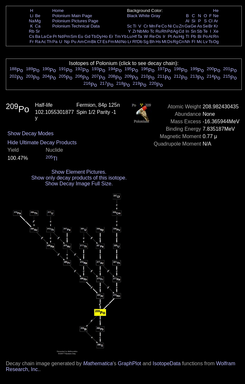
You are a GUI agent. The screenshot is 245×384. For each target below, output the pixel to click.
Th (49, 41)
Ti (134, 26)
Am (80, 41)
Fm (111, 41)
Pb (193, 36)
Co (164, 26)
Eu (80, 36)
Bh (152, 41)
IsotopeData (167, 363)
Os (158, 36)
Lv (205, 41)
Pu (73, 41)
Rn (216, 36)
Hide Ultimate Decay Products (41, 142)
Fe (158, 26)
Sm (74, 36)
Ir (164, 36)
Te (205, 31)
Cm (87, 41)
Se (205, 26)
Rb (31, 31)
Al (187, 20)
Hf (134, 36)
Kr (216, 26)
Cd (181, 31)
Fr (31, 41)
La (43, 36)
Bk (93, 41)
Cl (210, 20)
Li (31, 15)
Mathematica (98, 363)
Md (118, 41)
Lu (129, 36)
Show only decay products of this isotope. (78, 178)
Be (37, 15)
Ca (38, 26)
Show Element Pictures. (79, 172)
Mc (200, 41)
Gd (87, 36)
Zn (181, 26)
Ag (175, 31)
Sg (145, 41)
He (216, 10)
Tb (93, 36)
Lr (130, 41)
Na (31, 20)
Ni (170, 26)
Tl (187, 36)
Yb (123, 36)
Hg (181, 36)
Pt (170, 36)
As (199, 26)
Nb (140, 31)
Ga (187, 26)
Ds (169, 41)
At (210, 36)
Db (140, 41)
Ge (193, 26)
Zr (135, 31)
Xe (215, 31)
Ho (105, 36)
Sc (129, 26)
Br (210, 26)
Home (58, 10)
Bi (200, 36)
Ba (37, 36)
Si (193, 20)
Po (205, 36)
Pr (55, 36)
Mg (38, 20)
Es (105, 41)
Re (152, 36)
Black (132, 15)
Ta (139, 36)
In (187, 31)
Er (111, 36)
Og (216, 41)
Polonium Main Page (72, 15)
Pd (169, 31)
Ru (158, 31)
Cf (99, 41)
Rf (134, 41)
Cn (181, 41)
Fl (193, 41)
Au (175, 36)
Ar (216, 20)
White (144, 15)
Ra (38, 41)
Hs (158, 41)
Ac (43, 41)
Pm (67, 36)
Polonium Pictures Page (75, 20)
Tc (152, 31)
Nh (187, 41)
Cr (146, 26)
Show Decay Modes (30, 133)
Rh (164, 31)
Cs (31, 36)
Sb (199, 31)
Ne (216, 15)
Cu (175, 26)
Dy (99, 36)
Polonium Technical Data (75, 26)
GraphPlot (129, 363)
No (124, 41)
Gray (155, 15)
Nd (61, 36)
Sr (38, 31)
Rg (175, 41)
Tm (117, 36)
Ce (49, 36)
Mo (146, 31)
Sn (193, 31)
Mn (152, 26)
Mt (164, 41)
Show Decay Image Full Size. (79, 183)
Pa (54, 41)
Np (67, 41)
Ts (210, 41)
